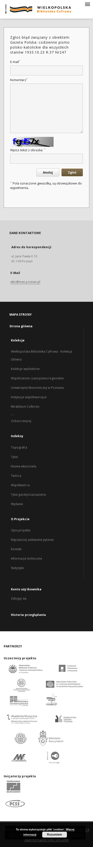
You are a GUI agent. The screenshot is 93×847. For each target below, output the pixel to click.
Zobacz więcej (21, 421)
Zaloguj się (19, 598)
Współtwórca (20, 485)
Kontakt (16, 549)
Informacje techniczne (26, 558)
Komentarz (19, 80)
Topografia (19, 447)
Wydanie (17, 504)
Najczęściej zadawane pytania (32, 540)
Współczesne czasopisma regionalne (37, 378)
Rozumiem (54, 834)
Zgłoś (72, 172)
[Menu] (87, 4)
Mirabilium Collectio (25, 406)
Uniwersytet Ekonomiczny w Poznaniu (37, 388)
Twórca (16, 476)
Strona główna (21, 326)
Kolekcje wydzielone (25, 369)
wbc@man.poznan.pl (25, 282)
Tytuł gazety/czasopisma (28, 494)
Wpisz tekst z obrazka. (27, 150)
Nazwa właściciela (23, 466)
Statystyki (17, 568)
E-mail (15, 62)
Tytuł (14, 457)
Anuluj (48, 172)
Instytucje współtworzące (29, 397)
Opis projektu (21, 530)
